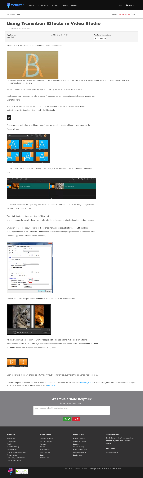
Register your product (79, 441)
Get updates (100, 38)
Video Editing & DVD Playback (16, 458)
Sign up (108, 443)
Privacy (77, 469)
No (76, 419)
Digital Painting (12, 449)
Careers (42, 447)
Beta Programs (77, 455)
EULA (42, 455)
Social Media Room (112, 452)
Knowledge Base (124, 14)
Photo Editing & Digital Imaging (16, 452)
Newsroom (43, 444)
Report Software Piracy (80, 449)
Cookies (84, 469)
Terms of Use (68, 469)
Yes (67, 419)
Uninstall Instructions (79, 452)
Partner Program (45, 449)
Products (30, 5)
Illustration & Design (13, 447)
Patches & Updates (79, 438)
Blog (134, 14)
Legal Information (45, 452)
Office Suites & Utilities (14, 460)
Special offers (11, 441)
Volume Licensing (78, 447)
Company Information (47, 438)
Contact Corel (44, 458)
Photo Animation (12, 455)
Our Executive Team (46, 441)
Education (76, 444)
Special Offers (42, 5)
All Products (11, 438)
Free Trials (54, 5)
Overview (114, 14)
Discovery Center (86, 383)
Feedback (51, 385)
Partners (65, 5)
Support (74, 5)
